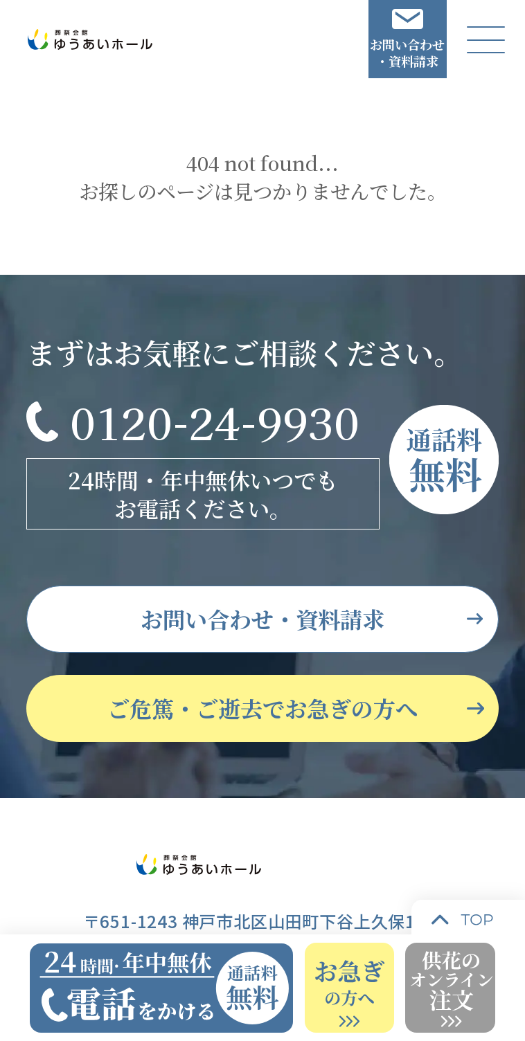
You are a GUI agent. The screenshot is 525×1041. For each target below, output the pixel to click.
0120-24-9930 (214, 421)
